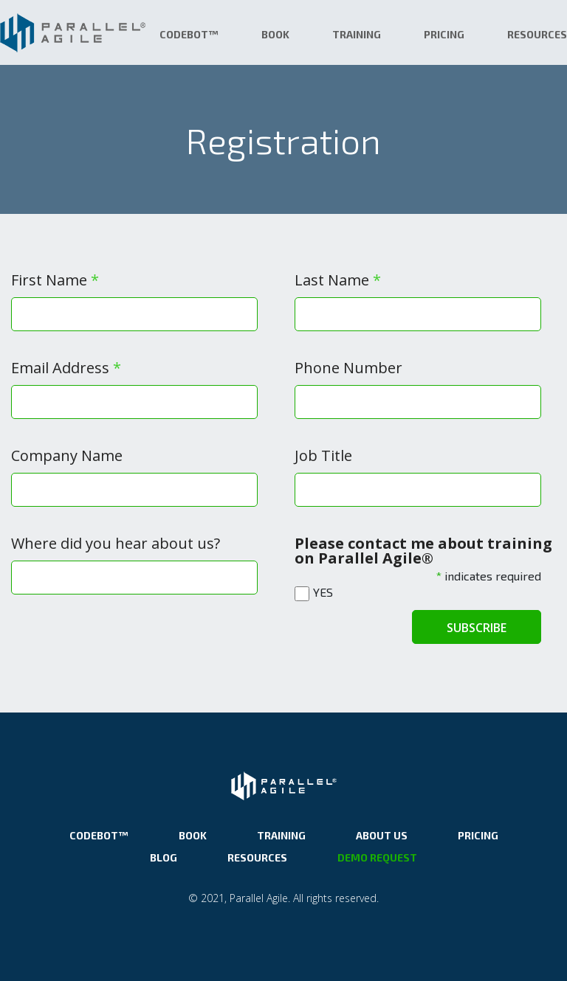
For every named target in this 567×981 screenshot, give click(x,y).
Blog (163, 857)
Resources (537, 34)
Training (356, 34)
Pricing (444, 34)
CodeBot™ (189, 34)
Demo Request (377, 857)
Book (275, 34)
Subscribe (476, 628)
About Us (382, 835)
